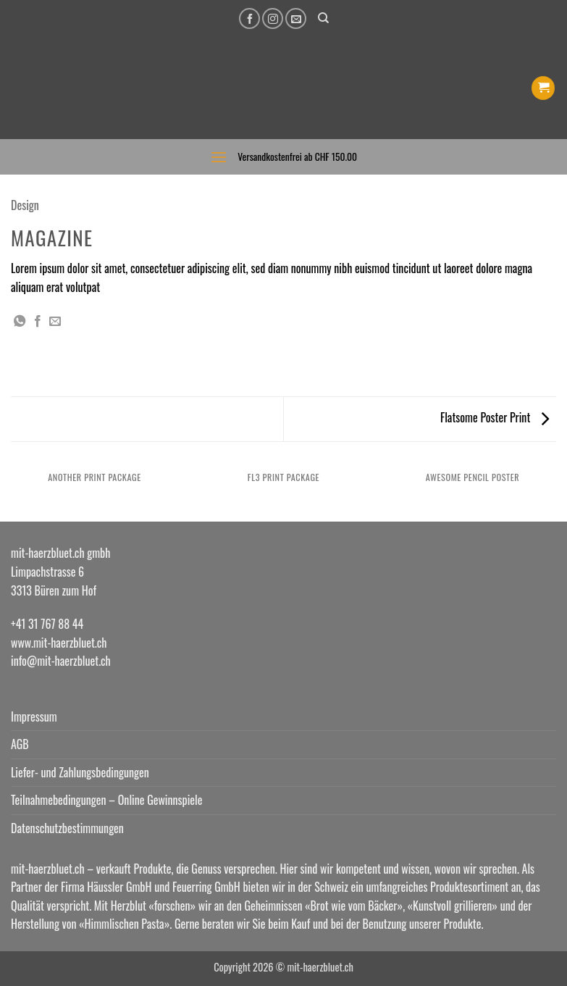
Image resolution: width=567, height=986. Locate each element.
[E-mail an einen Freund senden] (55, 321)
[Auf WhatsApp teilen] (19, 321)
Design (25, 205)
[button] (543, 88)
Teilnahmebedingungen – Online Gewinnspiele (106, 800)
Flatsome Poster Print (494, 417)
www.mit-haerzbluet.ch (58, 642)
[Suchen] (323, 18)
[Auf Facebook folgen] (249, 18)
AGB (20, 744)
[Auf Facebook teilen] (37, 321)
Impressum (34, 716)
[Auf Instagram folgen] (272, 18)
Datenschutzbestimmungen (67, 828)
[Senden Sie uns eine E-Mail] (295, 18)
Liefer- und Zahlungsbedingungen (80, 772)
